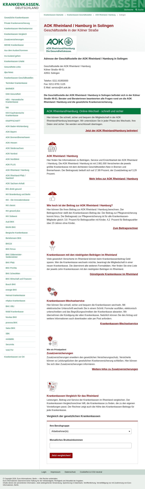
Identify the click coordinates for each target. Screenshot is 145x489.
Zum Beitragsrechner (125, 228)
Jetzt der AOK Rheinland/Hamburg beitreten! (111, 130)
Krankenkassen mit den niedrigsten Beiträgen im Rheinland (82, 254)
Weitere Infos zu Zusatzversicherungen (115, 369)
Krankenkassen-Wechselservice (65, 300)
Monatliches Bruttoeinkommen (66, 440)
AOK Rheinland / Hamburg (62, 156)
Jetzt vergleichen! (61, 455)
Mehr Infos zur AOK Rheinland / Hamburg (113, 178)
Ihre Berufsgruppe (59, 426)
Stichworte (128, 10)
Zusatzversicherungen (60, 353)
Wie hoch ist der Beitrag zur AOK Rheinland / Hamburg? (80, 205)
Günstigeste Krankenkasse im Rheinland (114, 274)
